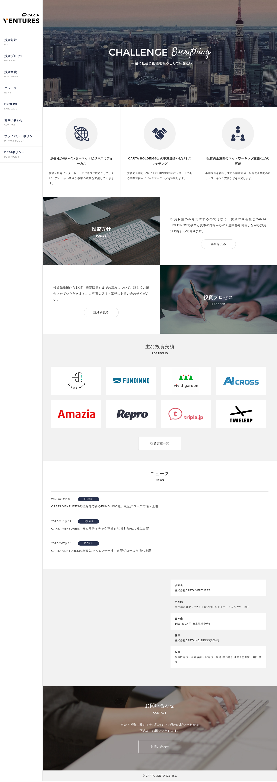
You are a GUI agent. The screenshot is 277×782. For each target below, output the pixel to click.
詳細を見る (218, 244)
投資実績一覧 (159, 443)
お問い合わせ (159, 747)
